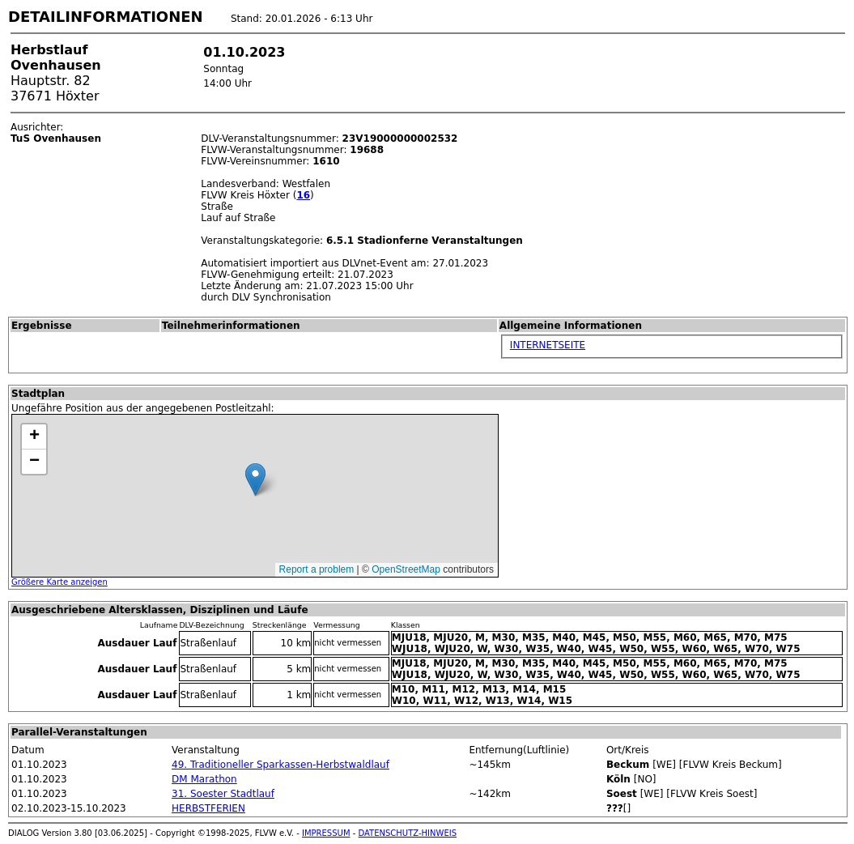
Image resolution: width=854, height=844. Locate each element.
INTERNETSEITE (547, 345)
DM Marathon (204, 779)
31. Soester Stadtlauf (223, 793)
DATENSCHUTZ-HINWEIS (408, 833)
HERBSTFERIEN (208, 808)
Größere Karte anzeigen (59, 582)
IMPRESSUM (326, 833)
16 (303, 195)
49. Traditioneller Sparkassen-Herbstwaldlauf (280, 764)
